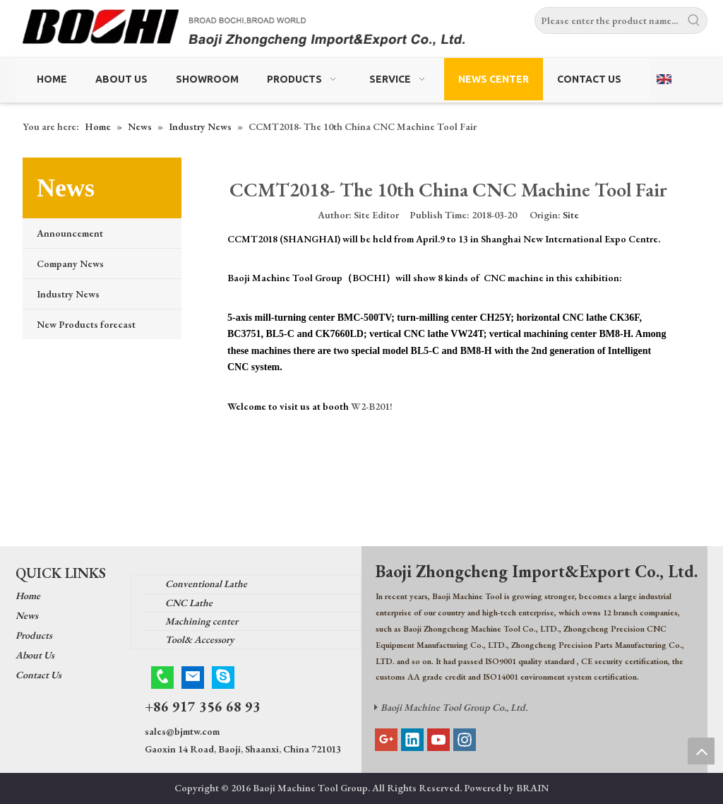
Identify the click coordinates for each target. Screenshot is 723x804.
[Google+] (386, 739)
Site (571, 214)
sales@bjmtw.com (182, 731)
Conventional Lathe (206, 583)
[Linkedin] (412, 739)
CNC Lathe (189, 602)
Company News (70, 263)
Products (34, 635)
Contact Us (38, 674)
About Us (35, 655)
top (701, 751)
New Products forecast (86, 324)
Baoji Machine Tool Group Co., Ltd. (454, 707)
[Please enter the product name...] (608, 20)
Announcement (70, 233)
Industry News (68, 294)
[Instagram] (464, 739)
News (27, 615)
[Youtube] (438, 739)
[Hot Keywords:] (694, 20)
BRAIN (532, 787)
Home (28, 595)
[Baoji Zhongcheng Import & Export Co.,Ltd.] (361, 31)
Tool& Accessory (199, 639)
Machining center (201, 621)
